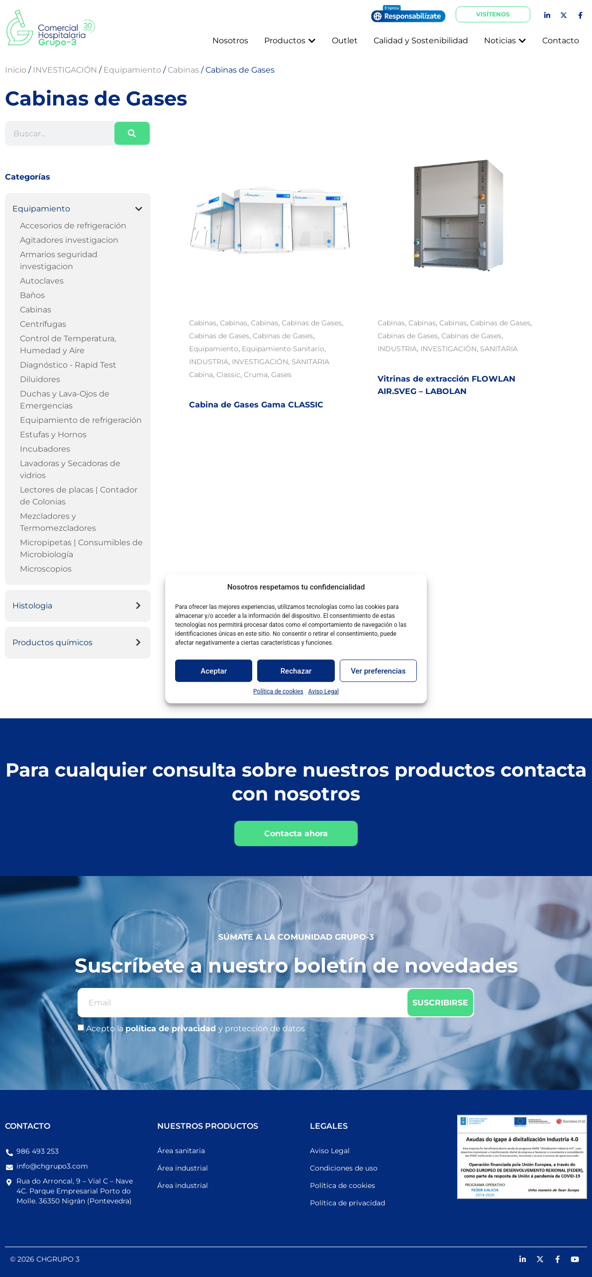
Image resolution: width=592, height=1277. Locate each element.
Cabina (201, 374)
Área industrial (182, 1168)
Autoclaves (42, 281)
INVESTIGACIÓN (260, 361)
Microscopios (46, 569)
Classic (228, 374)
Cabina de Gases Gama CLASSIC (256, 404)
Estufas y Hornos (53, 434)
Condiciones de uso (344, 1168)
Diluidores (40, 379)
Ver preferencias (378, 670)
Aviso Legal (323, 691)
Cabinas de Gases (312, 322)
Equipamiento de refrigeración (81, 420)
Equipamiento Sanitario (283, 348)
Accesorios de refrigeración (73, 225)
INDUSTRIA (208, 361)
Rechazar (296, 670)
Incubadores (45, 449)
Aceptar (213, 670)
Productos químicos (52, 642)
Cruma (256, 374)
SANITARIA (310, 361)
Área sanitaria (181, 1150)
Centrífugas (43, 324)
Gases (281, 374)
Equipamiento (41, 208)
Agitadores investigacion (69, 240)
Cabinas (35, 309)
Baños (32, 295)
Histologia (32, 605)
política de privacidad (171, 1029)
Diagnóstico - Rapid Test (68, 365)
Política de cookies (278, 691)
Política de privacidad (347, 1202)
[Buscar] (132, 133)
